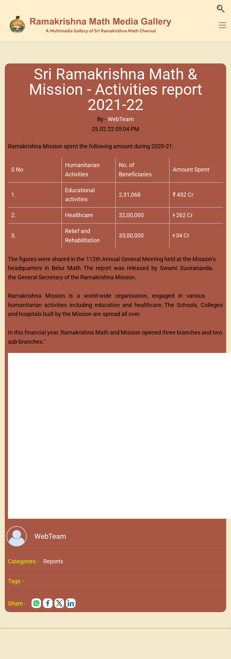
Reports (53, 561)
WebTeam (121, 119)
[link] (36, 603)
